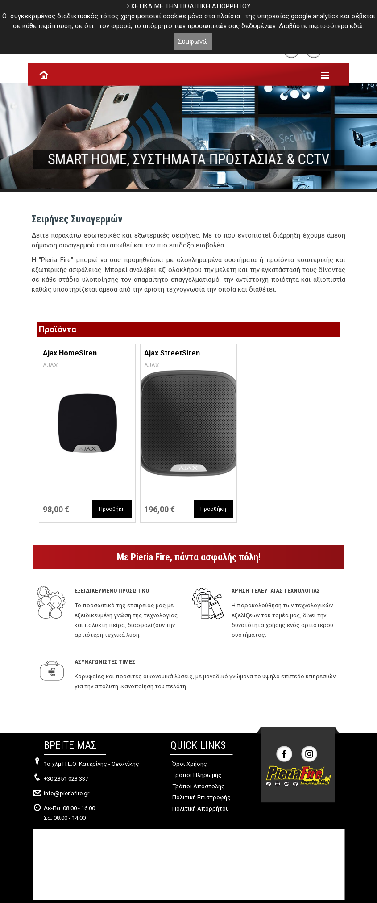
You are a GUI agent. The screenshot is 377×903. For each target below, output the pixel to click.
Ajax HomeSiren (70, 353)
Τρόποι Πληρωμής (197, 775)
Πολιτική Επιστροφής (201, 797)
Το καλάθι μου (59, 39)
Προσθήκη (112, 509)
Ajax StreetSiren (172, 353)
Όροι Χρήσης (189, 764)
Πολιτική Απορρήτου (200, 808)
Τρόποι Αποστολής (198, 786)
